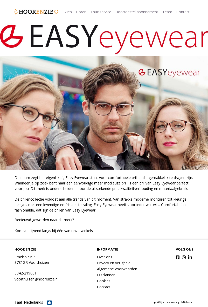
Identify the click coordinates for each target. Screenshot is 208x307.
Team (167, 11)
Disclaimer (106, 274)
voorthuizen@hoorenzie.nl (36, 279)
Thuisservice (101, 11)
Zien (68, 11)
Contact (183, 11)
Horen (81, 11)
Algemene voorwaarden (117, 268)
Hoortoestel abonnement (136, 11)
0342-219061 (26, 273)
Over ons (104, 256)
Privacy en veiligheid (113, 262)
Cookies (103, 280)
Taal (18, 302)
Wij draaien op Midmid (173, 302)
